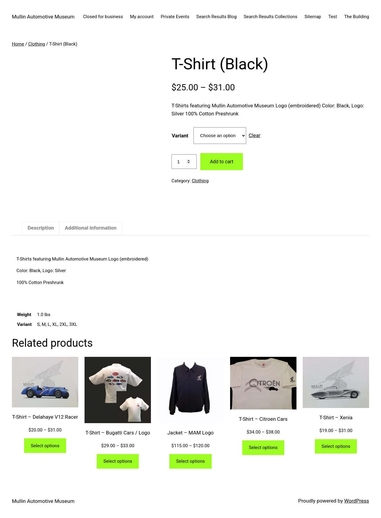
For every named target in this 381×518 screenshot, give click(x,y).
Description (41, 228)
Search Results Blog (216, 16)
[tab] (40, 228)
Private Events (175, 16)
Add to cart (221, 161)
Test (332, 16)
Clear (254, 135)
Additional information (91, 228)
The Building (356, 16)
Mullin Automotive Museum (43, 17)
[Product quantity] (184, 161)
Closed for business (103, 16)
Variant (180, 136)
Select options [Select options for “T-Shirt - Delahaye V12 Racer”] (45, 445)
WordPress (356, 501)
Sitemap (313, 16)
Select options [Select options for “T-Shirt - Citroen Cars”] (263, 447)
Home (18, 44)
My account (142, 16)
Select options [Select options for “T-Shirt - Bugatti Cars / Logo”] (117, 461)
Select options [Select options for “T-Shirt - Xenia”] (335, 446)
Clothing (36, 44)
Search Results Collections (270, 16)
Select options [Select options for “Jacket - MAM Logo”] (190, 461)
